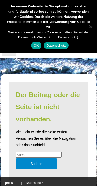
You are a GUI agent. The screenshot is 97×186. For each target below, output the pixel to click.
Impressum (9, 183)
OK (36, 46)
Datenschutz (34, 183)
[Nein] (90, 26)
